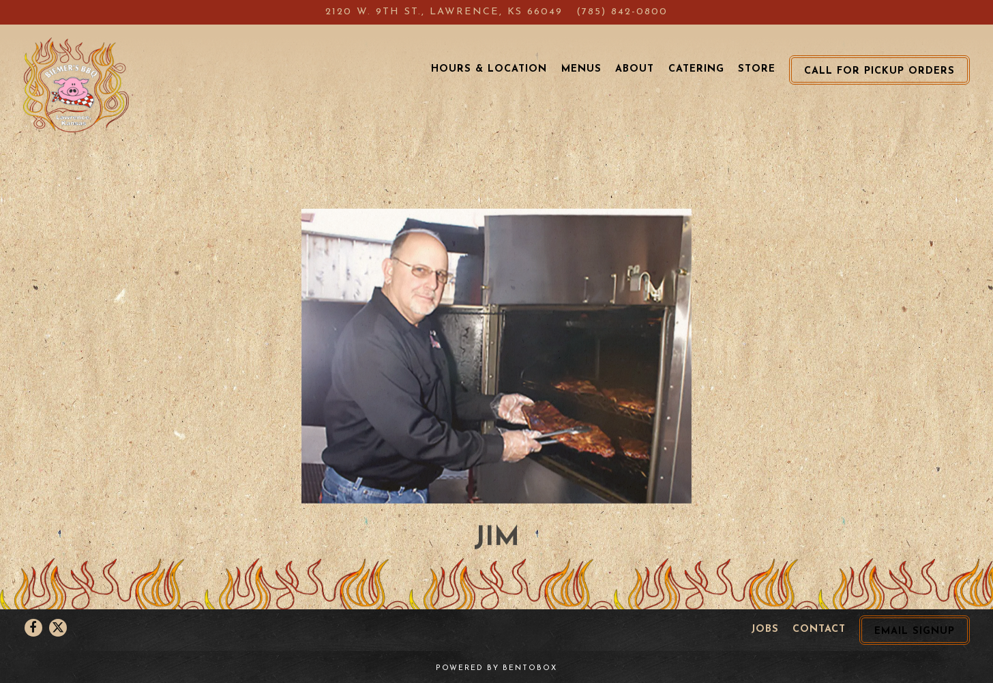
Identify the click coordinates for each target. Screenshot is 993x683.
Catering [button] (696, 69)
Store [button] (756, 69)
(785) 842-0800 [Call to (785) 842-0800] (622, 12)
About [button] (634, 69)
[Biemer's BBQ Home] (76, 84)
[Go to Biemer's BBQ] (444, 12)
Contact (819, 629)
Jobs (765, 629)
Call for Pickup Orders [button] (879, 71)
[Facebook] (33, 628)
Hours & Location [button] (489, 69)
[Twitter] (58, 628)
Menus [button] (581, 69)
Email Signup (914, 631)
